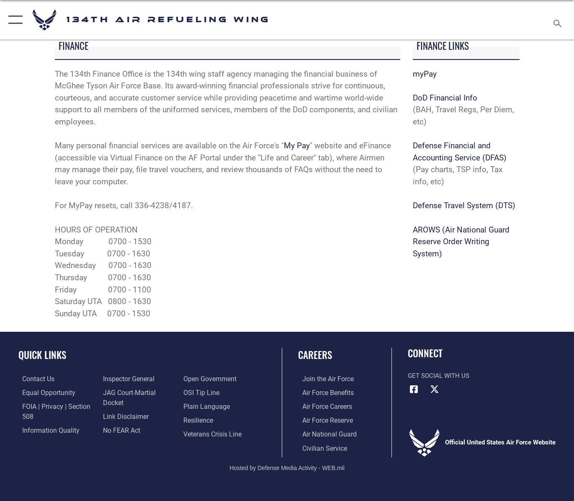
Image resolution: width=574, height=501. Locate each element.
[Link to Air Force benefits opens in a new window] (323, 392)
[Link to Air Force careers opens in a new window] (322, 406)
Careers (315, 355)
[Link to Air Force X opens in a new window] (434, 389)
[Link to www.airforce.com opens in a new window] (323, 378)
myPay (425, 74)
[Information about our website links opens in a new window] (123, 406)
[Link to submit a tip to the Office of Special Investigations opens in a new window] (201, 378)
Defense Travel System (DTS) (464, 205)
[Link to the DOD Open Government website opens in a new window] (126, 433)
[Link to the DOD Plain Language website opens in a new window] (206, 392)
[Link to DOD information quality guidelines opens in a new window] (45, 429)
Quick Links (42, 355)
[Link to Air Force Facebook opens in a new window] (414, 389)
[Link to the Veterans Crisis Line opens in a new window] (213, 419)
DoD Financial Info (445, 98)
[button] (13, 20)
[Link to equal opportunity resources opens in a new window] (43, 392)
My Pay (297, 145)
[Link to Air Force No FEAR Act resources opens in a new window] (119, 419)
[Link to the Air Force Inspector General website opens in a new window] (126, 378)
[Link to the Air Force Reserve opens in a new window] (322, 419)
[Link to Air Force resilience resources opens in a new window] (199, 406)
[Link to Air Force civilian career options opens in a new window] (319, 446)
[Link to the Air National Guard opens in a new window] (324, 433)
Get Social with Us (438, 376)
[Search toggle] (559, 19)
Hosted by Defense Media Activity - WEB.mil (287, 465)
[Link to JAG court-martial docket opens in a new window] (137, 392)
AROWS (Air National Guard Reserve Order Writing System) (461, 241)
